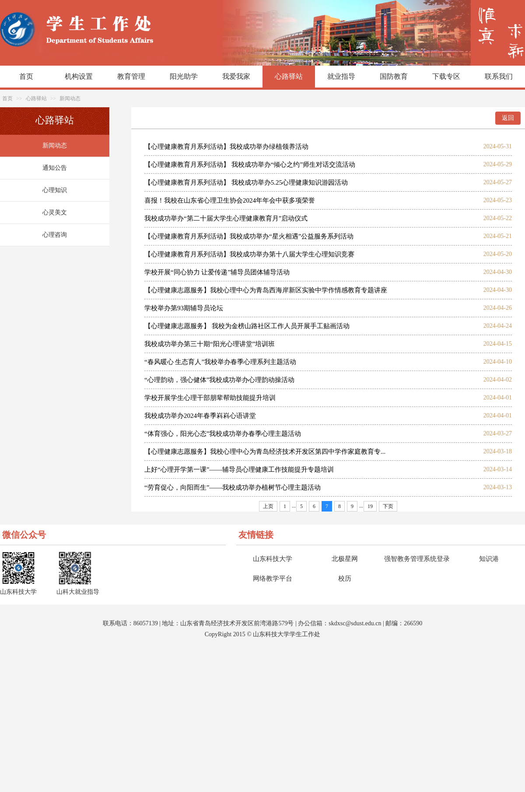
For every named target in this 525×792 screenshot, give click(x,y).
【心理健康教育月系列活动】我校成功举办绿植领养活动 (226, 146)
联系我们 (499, 76)
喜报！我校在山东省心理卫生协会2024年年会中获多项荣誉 (229, 200)
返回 (508, 118)
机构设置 (79, 76)
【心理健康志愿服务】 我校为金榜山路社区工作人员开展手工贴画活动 (247, 325)
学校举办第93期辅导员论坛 (183, 308)
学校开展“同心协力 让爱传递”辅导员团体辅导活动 (217, 272)
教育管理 (131, 76)
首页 (26, 76)
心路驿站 (289, 76)
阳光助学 (184, 76)
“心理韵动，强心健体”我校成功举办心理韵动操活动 (219, 379)
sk (331, 623)
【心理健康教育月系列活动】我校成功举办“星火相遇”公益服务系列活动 (249, 236)
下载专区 (446, 76)
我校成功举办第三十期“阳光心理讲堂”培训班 (209, 343)
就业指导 (341, 76)
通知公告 (54, 168)
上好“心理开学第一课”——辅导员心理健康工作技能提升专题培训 (239, 469)
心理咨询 (54, 234)
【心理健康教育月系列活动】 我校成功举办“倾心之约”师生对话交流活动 (249, 164)
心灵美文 (54, 212)
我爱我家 (236, 76)
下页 (388, 506)
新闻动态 (70, 98)
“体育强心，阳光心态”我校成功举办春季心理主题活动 (222, 433)
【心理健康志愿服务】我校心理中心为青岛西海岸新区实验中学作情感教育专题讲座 (265, 290)
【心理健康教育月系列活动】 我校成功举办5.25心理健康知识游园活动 (246, 182)
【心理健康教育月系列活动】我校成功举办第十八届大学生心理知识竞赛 (249, 254)
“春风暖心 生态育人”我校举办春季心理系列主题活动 (220, 361)
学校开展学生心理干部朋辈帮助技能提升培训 (210, 397)
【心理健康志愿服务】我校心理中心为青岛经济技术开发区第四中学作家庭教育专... (264, 451)
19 (370, 506)
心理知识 (54, 190)
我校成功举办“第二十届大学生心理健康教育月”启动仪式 (226, 218)
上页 (268, 506)
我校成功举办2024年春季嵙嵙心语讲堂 (200, 415)
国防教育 (394, 76)
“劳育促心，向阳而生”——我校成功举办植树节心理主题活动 (232, 487)
